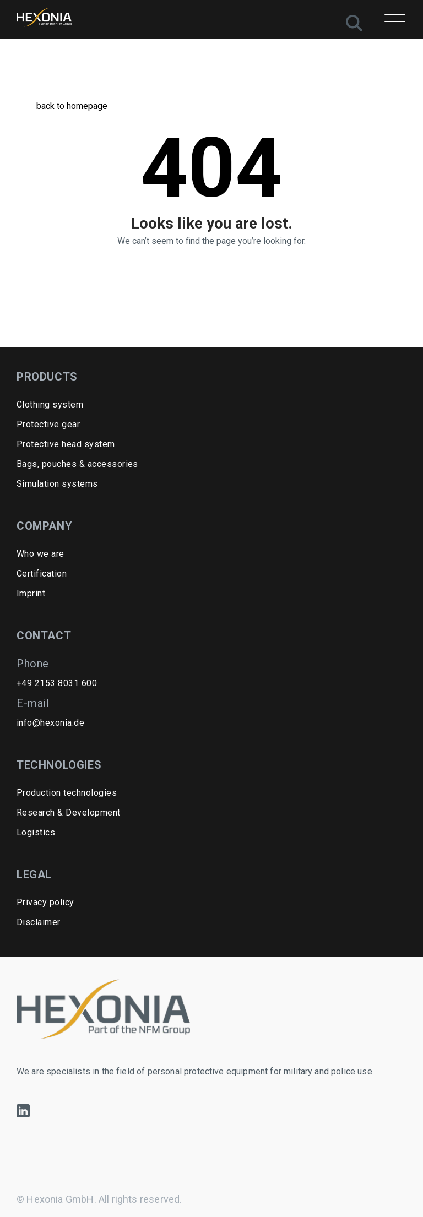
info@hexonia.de (50, 723)
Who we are (40, 553)
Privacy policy (45, 902)
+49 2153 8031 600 (57, 683)
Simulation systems (57, 484)
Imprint (31, 593)
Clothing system (50, 404)
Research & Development (69, 812)
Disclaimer (39, 922)
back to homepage (62, 106)
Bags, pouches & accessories (77, 464)
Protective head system (66, 444)
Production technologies (67, 792)
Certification (42, 573)
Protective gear (48, 424)
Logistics (36, 832)
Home (26, 57)
